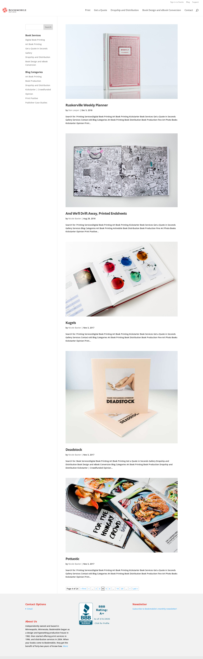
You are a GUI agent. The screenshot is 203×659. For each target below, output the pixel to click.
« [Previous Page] (88, 588)
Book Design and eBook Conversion (161, 10)
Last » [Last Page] (135, 588)
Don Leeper (73, 110)
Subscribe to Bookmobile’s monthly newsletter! (155, 608)
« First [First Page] (83, 588)
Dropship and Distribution (125, 10)
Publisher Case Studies (36, 102)
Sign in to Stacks (177, 2)
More (65, 646)
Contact (189, 10)
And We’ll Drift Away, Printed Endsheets (96, 213)
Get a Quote (100, 10)
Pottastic (72, 558)
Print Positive (31, 98)
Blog (188, 2)
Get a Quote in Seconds (36, 48)
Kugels (71, 322)
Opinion (29, 94)
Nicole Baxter (74, 218)
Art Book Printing (33, 44)
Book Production (33, 81)
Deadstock (74, 449)
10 (117, 588)
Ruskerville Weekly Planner (87, 105)
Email (30, 608)
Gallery (28, 53)
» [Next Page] (129, 588)
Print (87, 10)
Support (195, 2)
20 (122, 588)
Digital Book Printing (35, 39)
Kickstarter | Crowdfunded (38, 89)
